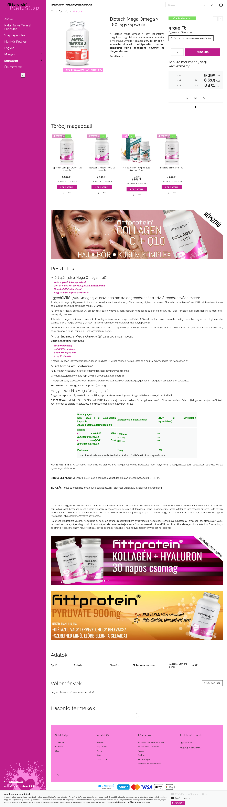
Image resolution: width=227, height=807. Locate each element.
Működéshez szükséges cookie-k (191, 794)
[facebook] (195, 107)
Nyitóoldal (59, 742)
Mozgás (9, 54)
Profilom (100, 751)
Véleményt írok (212, 683)
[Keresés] (187, 4)
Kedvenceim (102, 759)
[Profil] (212, 4)
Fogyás (9, 48)
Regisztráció (102, 747)
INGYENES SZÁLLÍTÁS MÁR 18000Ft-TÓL (83, 70)
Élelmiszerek (13, 67)
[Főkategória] (52, 11)
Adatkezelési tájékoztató (148, 747)
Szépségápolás (14, 35)
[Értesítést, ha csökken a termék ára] (191, 38)
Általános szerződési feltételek (151, 742)
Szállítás (141, 755)
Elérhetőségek (144, 759)
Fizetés (141, 751)
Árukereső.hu (106, 789)
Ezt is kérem (66, 187)
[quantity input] (177, 52)
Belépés (100, 742)
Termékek (59, 747)
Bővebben (115, 56)
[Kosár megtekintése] (219, 4)
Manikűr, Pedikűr (15, 41)
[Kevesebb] (23, 75)
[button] (187, 98)
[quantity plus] (181, 52)
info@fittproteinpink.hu (22, 786)
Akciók (8, 19)
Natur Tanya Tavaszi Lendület (17, 27)
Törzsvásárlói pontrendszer (149, 764)
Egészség (11, 60)
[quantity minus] (173, 52)
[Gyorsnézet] (64, 193)
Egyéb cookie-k (182, 798)
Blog (57, 751)
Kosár (99, 755)
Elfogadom (178, 803)
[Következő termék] (220, 18)
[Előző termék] (215, 18)
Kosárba (203, 52)
